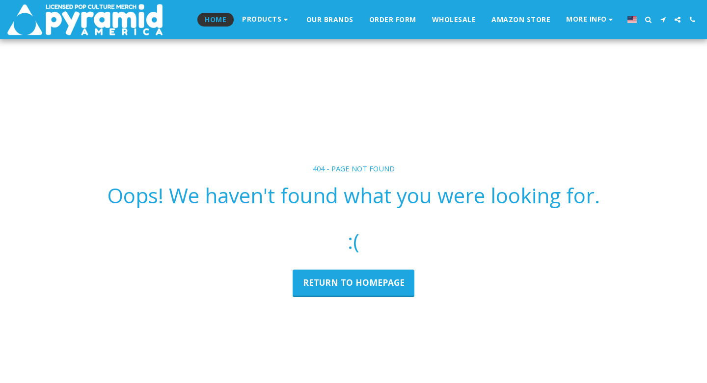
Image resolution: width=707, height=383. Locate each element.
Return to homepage (354, 282)
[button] (591, 19)
